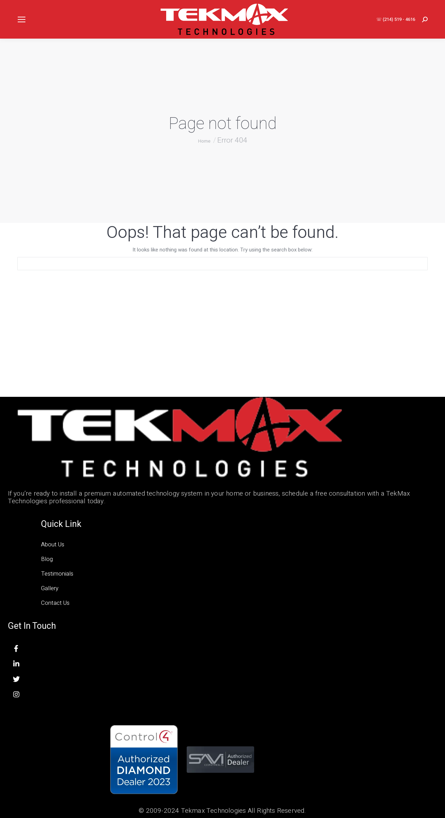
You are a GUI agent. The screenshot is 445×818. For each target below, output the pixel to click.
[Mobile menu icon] (21, 19)
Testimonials (57, 573)
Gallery (49, 588)
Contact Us (55, 603)
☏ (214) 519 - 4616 (395, 19)
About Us (52, 544)
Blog (47, 559)
